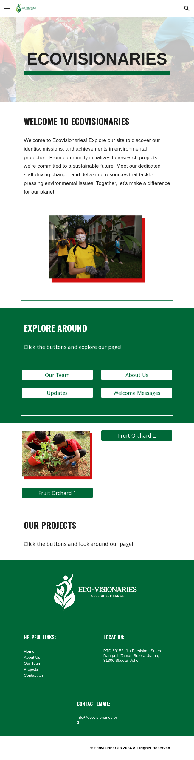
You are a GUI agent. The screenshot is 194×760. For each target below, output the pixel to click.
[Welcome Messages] (136, 393)
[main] (97, 59)
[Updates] (57, 393)
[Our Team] (57, 375)
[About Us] (136, 375)
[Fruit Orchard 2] (136, 435)
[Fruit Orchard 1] (57, 493)
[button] (7, 8)
